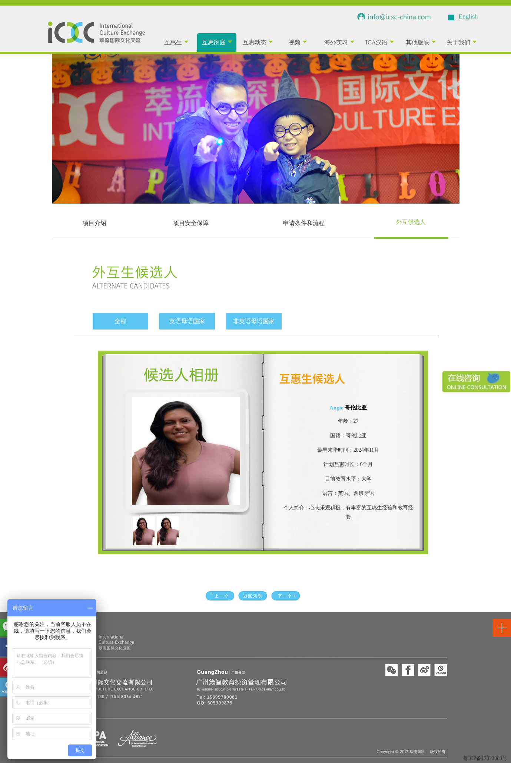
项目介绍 (94, 223)
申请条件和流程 (304, 223)
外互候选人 (411, 222)
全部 (120, 321)
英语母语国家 (187, 321)
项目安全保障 (191, 223)
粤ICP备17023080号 (485, 758)
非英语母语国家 (254, 321)
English (468, 16)
